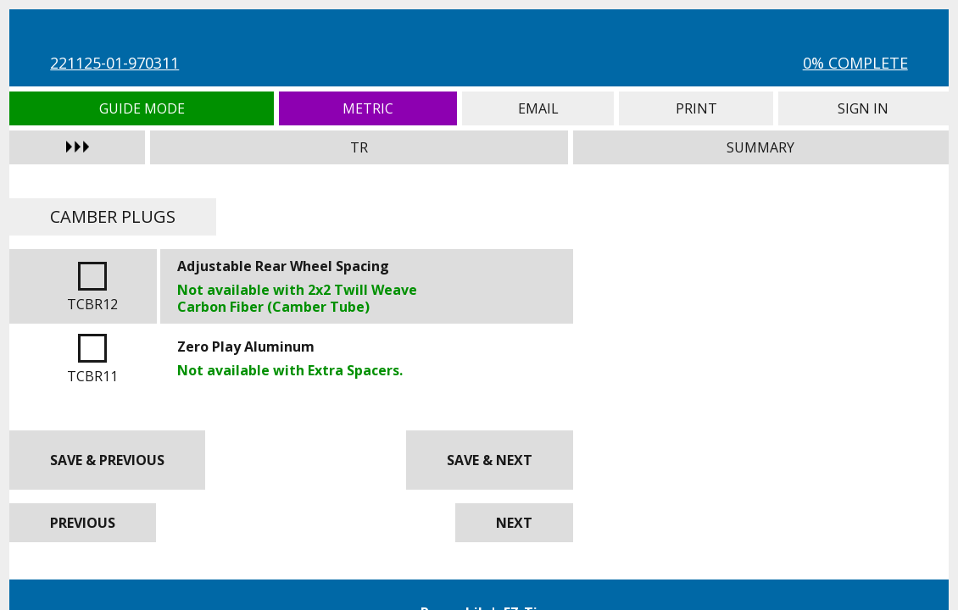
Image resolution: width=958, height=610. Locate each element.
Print (696, 108)
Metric (367, 108)
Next (514, 522)
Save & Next (489, 460)
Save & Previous (107, 460)
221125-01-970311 (114, 63)
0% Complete (855, 63)
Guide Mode (141, 108)
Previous (82, 522)
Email (538, 108)
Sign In (863, 108)
